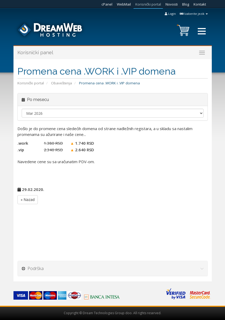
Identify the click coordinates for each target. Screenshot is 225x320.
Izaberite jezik (194, 14)
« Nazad (28, 199)
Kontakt (200, 4)
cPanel (107, 4)
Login (170, 14)
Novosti (172, 4)
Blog (185, 4)
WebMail (124, 4)
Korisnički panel (35, 52)
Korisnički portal (148, 4)
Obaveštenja (61, 83)
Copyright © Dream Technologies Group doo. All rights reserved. (112, 313)
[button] (202, 31)
